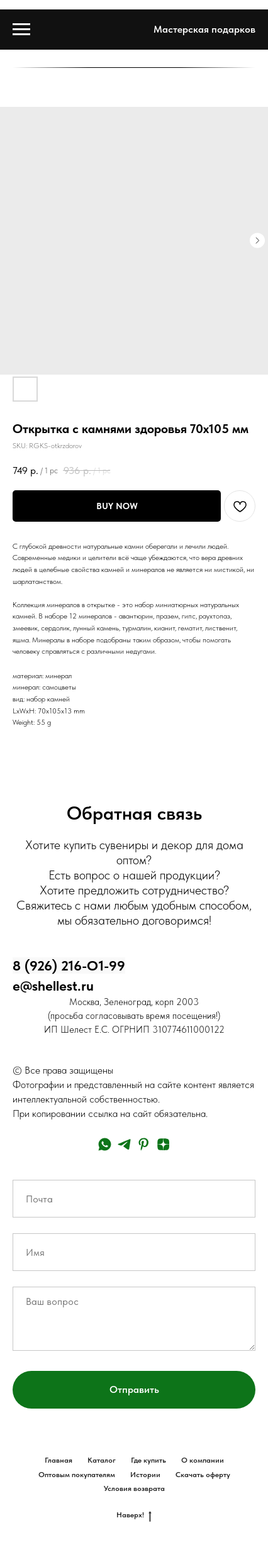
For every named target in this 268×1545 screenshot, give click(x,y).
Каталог (101, 1460)
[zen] (163, 1144)
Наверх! (134, 1515)
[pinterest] (144, 1144)
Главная (58, 1460)
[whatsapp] (105, 1144)
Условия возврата (134, 1488)
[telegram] (124, 1144)
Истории (145, 1474)
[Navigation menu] (21, 29)
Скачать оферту (203, 1474)
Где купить (148, 1460)
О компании (202, 1460)
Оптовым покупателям (76, 1474)
